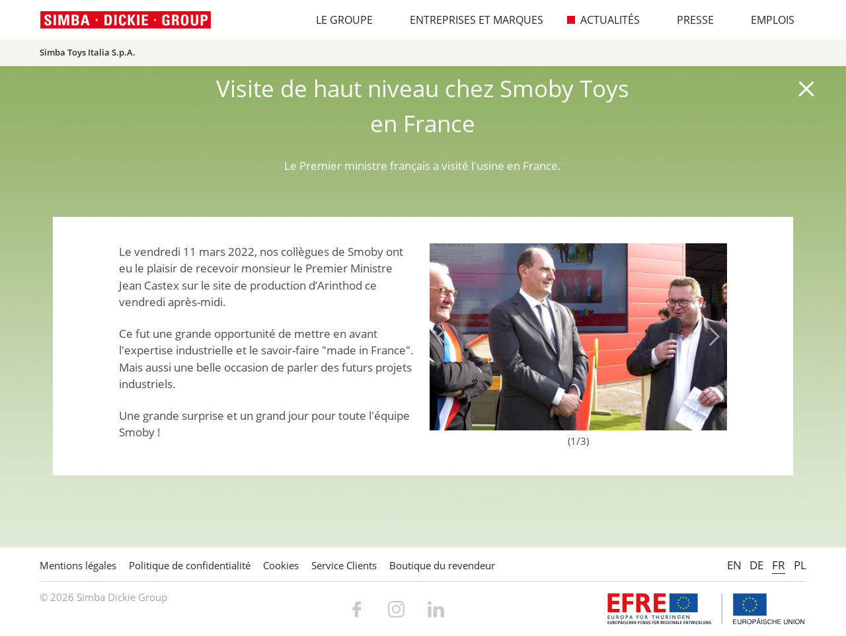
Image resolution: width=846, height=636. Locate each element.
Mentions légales (78, 565)
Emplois (765, 20)
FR (778, 565)
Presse (688, 20)
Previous (446, 336)
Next (710, 336)
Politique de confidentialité (189, 565)
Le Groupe (337, 20)
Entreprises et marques (469, 20)
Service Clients (344, 565)
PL (800, 565)
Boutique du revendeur (442, 565)
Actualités (603, 20)
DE (756, 565)
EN (734, 565)
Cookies (281, 565)
